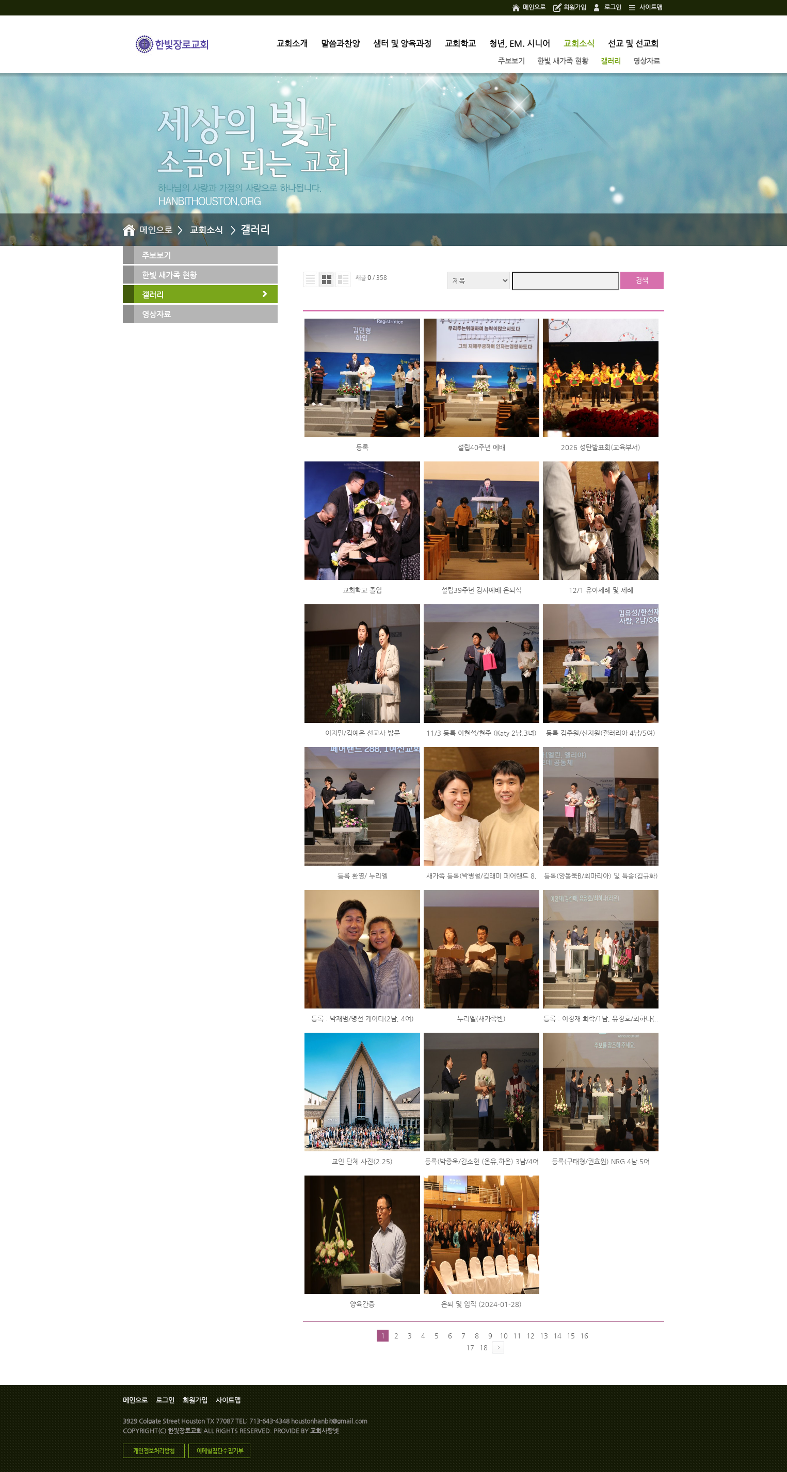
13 (544, 1335)
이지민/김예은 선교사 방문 (362, 733)
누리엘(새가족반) (481, 1018)
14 (557, 1335)
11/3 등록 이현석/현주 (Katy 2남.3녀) (481, 733)
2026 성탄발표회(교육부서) (600, 447)
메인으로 (534, 7)
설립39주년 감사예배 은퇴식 (481, 590)
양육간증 (362, 1304)
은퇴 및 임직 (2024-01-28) (481, 1304)
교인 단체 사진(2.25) (362, 1161)
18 (483, 1347)
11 (517, 1335)
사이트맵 (650, 7)
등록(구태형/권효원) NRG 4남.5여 (601, 1161)
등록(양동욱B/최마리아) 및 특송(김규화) (601, 876)
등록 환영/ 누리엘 (363, 876)
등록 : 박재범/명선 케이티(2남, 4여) (362, 1018)
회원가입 (575, 7)
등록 (362, 447)
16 (584, 1335)
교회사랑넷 (324, 1430)
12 (530, 1335)
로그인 (612, 7)
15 (571, 1335)
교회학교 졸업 (362, 590)
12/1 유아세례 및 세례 (601, 590)
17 (470, 1347)
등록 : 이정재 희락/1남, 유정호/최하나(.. (600, 1018)
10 (504, 1335)
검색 (642, 280)
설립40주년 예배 (481, 447)
